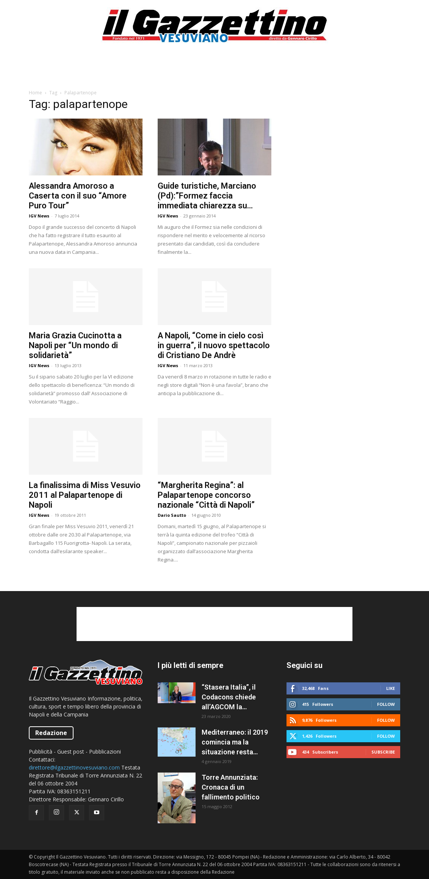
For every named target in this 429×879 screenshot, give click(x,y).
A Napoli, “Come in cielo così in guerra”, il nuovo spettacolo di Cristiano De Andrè (214, 345)
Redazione (51, 733)
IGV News (39, 216)
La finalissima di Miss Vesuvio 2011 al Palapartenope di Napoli (85, 495)
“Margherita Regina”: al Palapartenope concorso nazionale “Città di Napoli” (206, 495)
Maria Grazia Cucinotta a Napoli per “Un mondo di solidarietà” (75, 345)
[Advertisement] (214, 69)
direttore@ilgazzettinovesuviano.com (74, 767)
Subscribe (383, 752)
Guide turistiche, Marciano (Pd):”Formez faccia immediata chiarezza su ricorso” (207, 196)
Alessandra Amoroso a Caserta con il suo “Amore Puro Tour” (78, 195)
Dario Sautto (172, 515)
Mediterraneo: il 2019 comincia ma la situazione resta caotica (235, 742)
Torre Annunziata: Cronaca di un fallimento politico (231, 787)
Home (35, 92)
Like (390, 688)
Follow (386, 704)
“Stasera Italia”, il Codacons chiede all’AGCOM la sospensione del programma (229, 697)
